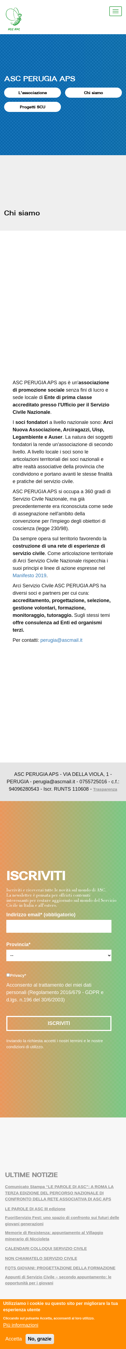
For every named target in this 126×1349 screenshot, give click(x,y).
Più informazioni (20, 1325)
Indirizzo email (40, 914)
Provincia (18, 944)
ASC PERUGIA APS (39, 78)
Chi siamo (93, 92)
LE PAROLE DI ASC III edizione (35, 1208)
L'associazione (32, 92)
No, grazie (40, 1339)
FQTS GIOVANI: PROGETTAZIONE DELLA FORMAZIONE (60, 1268)
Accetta (13, 1339)
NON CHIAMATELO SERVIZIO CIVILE (41, 1258)
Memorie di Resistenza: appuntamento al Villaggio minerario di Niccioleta (54, 1235)
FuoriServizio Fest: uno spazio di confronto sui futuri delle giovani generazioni (62, 1220)
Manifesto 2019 (29, 575)
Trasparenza (105, 789)
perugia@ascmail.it (61, 640)
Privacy (18, 975)
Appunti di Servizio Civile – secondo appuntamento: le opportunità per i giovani (58, 1280)
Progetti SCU (32, 107)
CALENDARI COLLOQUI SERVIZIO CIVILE (46, 1248)
